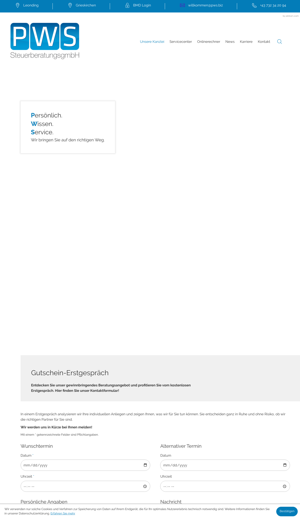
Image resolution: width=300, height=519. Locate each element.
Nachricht (170, 218)
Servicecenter (181, 42)
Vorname (28, 270)
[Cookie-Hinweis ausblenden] (287, 511)
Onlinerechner (208, 42)
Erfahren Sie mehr (180, 342)
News (230, 42)
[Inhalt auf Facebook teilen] (36, 398)
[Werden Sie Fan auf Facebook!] (131, 456)
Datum (27, 172)
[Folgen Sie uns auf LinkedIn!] (150, 456)
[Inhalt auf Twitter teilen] (62, 398)
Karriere (246, 42)
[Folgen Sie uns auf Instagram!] (168, 456)
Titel (24, 249)
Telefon (27, 313)
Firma (25, 228)
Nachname (30, 291)
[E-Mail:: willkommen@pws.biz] (201, 6)
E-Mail (27, 334)
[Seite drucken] (90, 398)
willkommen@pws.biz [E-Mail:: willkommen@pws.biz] (94, 440)
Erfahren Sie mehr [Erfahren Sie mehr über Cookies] (63, 513)
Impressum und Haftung (150, 485)
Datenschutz (150, 480)
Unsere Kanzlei (152, 42)
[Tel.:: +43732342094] (268, 6)
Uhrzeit (27, 193)
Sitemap (150, 475)
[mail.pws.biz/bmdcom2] (137, 6)
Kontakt (264, 42)
